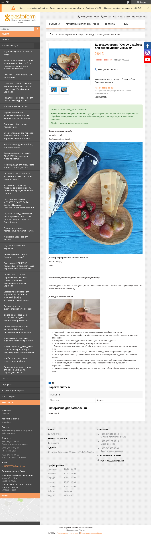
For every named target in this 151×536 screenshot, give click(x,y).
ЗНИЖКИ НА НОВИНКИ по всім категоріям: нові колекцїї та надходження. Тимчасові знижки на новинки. (18, 64)
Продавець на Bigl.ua (75, 530)
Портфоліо (7, 384)
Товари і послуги (10, 45)
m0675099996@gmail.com (13, 466)
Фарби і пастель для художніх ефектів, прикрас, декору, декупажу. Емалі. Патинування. (19, 349)
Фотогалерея (8, 396)
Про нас (110, 24)
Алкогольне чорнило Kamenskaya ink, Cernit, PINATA (18, 229)
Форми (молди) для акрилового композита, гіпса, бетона (19, 166)
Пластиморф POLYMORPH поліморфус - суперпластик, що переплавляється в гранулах (19, 266)
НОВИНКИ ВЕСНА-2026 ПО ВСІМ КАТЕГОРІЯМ (18, 76)
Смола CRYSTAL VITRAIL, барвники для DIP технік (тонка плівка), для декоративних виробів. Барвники (16, 280)
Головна (54, 24)
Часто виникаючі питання (82, 24)
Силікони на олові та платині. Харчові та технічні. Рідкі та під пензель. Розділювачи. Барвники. (18, 87)
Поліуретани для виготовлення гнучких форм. (18, 307)
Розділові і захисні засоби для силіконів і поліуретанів (18, 99)
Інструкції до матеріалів (13, 390)
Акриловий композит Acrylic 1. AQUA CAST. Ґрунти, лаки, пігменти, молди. (18, 156)
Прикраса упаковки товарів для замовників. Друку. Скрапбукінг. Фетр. (17, 370)
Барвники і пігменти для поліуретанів (15, 125)
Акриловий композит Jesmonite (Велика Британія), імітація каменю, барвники (17, 115)
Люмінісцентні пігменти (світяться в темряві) (15, 255)
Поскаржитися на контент (68, 533)
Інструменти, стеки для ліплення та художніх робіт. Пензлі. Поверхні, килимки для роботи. (18, 189)
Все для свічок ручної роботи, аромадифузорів (18, 146)
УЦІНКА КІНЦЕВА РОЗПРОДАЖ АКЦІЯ (18, 53)
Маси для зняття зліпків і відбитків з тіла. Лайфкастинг (18, 339)
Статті (5, 378)
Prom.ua (89, 527)
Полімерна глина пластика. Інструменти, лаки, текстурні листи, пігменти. (18, 176)
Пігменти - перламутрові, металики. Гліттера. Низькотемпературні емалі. (17, 329)
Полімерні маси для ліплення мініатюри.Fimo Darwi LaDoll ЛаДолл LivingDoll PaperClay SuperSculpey (18, 217)
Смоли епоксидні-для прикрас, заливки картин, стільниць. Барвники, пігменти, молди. (18, 135)
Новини (5, 39)
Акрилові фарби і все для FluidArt (16, 238)
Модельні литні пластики (16, 106)
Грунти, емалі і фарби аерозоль (14, 247)
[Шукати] (37, 28)
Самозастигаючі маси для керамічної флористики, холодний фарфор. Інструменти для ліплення (16, 295)
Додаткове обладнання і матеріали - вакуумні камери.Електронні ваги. (16, 317)
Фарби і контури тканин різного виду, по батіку (16, 359)
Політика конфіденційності (91, 533)
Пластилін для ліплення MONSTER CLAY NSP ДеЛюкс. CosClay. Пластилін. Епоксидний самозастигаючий (19, 203)
